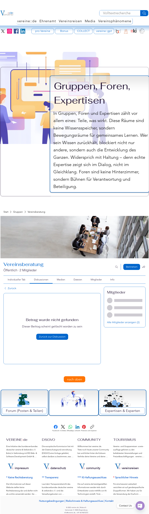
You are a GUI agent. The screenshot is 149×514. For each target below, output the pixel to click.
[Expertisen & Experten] (122, 410)
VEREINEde (17, 439)
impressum (22, 468)
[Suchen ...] (116, 267)
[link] (16, 279)
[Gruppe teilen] (144, 267)
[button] (114, 21)
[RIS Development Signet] (126, 31)
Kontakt (109, 500)
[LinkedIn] (22, 31)
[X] (2, 31)
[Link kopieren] (92, 428)
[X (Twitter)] (63, 428)
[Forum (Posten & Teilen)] (24, 410)
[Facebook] (16, 31)
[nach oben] (74, 379)
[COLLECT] (83, 31)
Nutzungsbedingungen (51, 500)
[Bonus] (64, 31)
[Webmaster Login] (74, 504)
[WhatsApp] (70, 428)
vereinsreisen (130, 468)
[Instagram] (9, 31)
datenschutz (58, 468)
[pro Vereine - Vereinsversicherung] (42, 31)
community (93, 468)
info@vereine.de (69, 513)
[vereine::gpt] (104, 31)
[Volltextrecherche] (117, 13)
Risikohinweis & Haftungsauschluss (84, 500)
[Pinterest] (84, 428)
